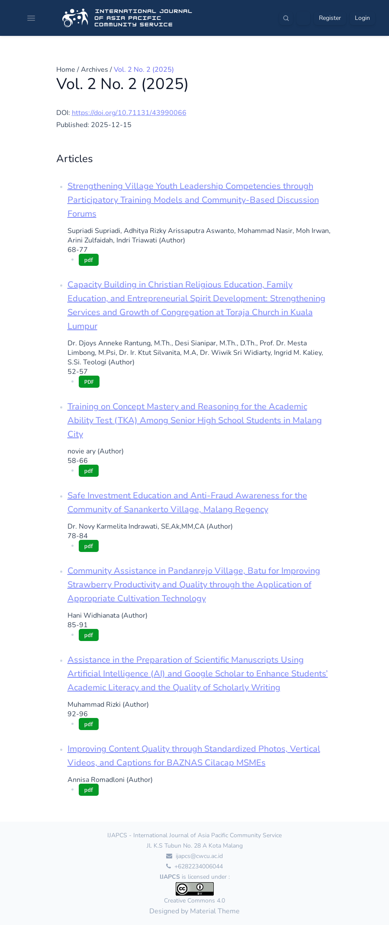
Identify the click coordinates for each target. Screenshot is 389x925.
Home (65, 69)
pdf (88, 259)
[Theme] (303, 18)
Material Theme (215, 911)
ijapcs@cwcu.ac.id (194, 856)
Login (362, 18)
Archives (94, 69)
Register (330, 18)
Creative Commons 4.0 (194, 900)
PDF (89, 381)
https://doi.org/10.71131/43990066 (129, 113)
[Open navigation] (31, 18)
